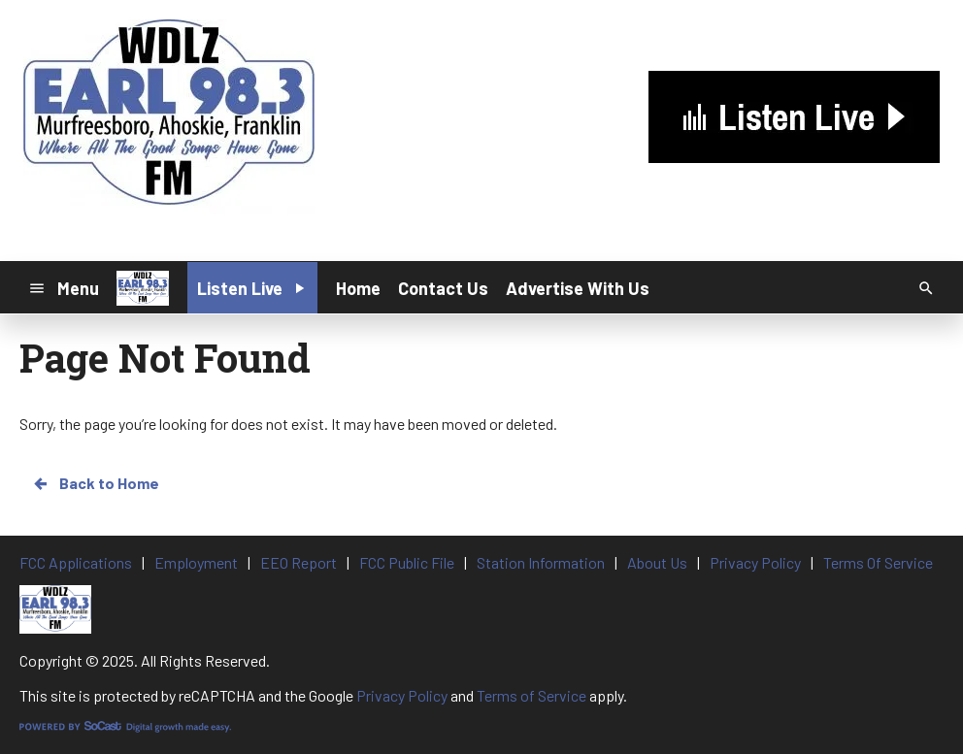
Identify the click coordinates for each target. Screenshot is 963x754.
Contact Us (443, 288)
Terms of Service (531, 695)
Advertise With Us (577, 288)
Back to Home (95, 483)
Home (358, 288)
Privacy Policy (402, 695)
